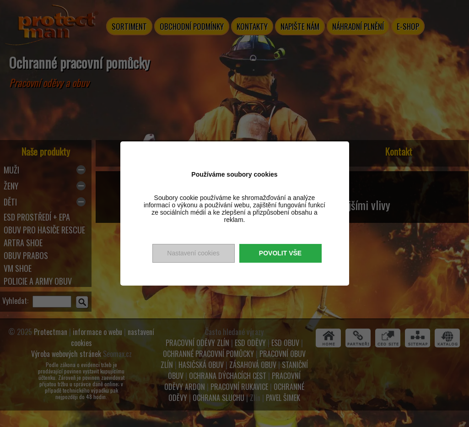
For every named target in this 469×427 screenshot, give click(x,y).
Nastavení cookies (193, 253)
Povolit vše (280, 253)
